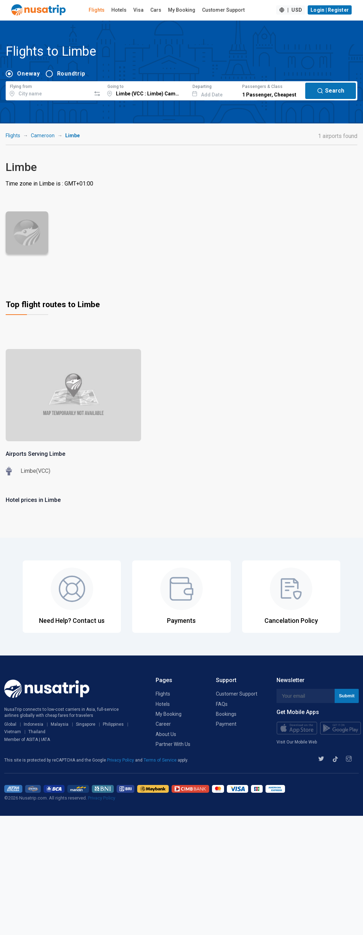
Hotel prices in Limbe (33, 500)
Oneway (28, 73)
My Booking (181, 10)
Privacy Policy (121, 760)
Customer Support (223, 10)
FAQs (222, 704)
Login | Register (330, 10)
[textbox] (48, 89)
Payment (226, 724)
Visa (138, 10)
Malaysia (59, 724)
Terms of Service (161, 760)
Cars (155, 10)
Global (10, 724)
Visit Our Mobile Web (297, 742)
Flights (97, 10)
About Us (166, 734)
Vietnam (12, 731)
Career (163, 724)
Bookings (226, 714)
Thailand (36, 731)
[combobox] (48, 89)
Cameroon (43, 135)
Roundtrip (71, 73)
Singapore (85, 724)
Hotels (119, 10)
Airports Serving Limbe (35, 453)
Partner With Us (173, 744)
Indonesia (33, 724)
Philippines (113, 724)
